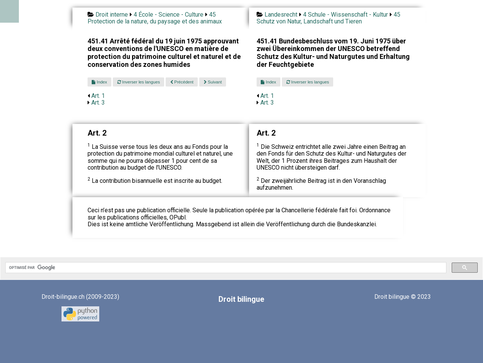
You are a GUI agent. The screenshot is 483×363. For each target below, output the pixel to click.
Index (99, 82)
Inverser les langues (138, 82)
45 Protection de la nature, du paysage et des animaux (155, 18)
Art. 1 (98, 95)
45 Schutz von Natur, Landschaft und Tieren (328, 18)
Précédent (182, 82)
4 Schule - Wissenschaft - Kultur (345, 14)
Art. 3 (98, 102)
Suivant (213, 82)
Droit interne (111, 14)
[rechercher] (225, 267)
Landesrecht (281, 14)
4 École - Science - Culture (168, 14)
